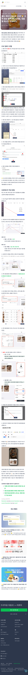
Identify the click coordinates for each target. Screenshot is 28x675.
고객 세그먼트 (3, 622)
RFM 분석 (2, 640)
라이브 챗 (16, 632)
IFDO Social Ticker (4, 634)
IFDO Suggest (4, 632)
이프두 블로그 (17, 640)
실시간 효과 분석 (4, 626)
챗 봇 (16, 634)
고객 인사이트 (3, 643)
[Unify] (6, 2)
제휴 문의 (2, 663)
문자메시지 (17, 622)
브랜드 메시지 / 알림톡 (19, 624)
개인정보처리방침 (17, 663)
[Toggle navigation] (25, 2)
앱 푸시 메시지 (17, 626)
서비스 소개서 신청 (13, 614)
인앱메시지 (3, 624)
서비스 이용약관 (9, 663)
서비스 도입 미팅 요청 (14, 610)
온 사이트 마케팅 (18, 6)
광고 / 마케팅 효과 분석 (5, 645)
